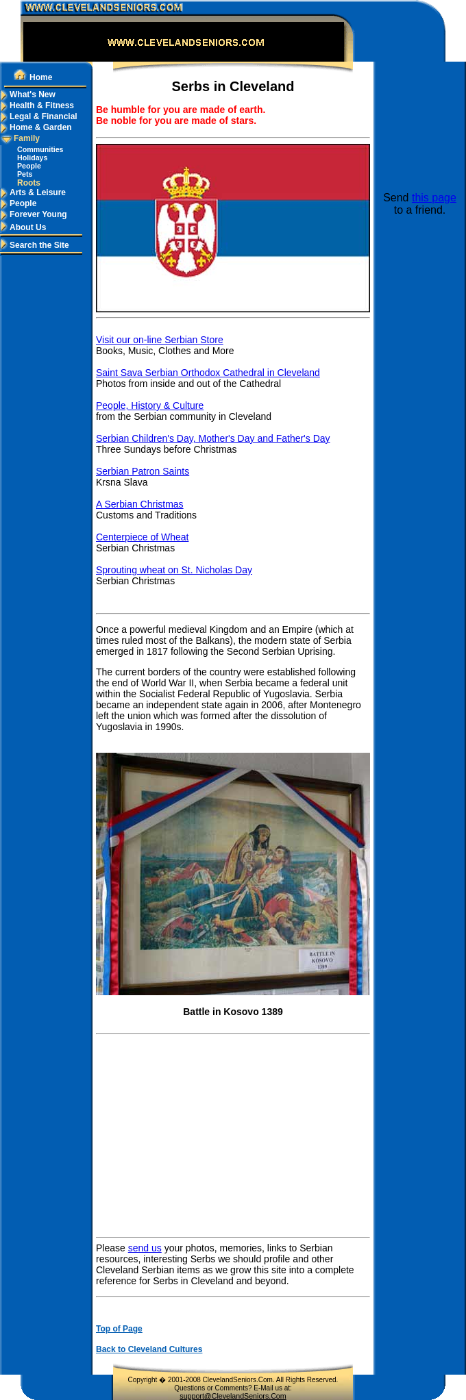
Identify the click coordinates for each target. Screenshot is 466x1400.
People (29, 166)
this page (434, 197)
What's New (28, 94)
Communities (40, 149)
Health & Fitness (37, 105)
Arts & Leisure (33, 192)
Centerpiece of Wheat (142, 537)
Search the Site (34, 245)
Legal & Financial (38, 116)
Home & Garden (36, 127)
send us (145, 1247)
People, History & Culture (150, 405)
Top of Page (119, 1329)
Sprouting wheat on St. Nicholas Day (174, 569)
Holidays (32, 157)
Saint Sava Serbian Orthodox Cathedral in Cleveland (208, 372)
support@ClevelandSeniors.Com (233, 1396)
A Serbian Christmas (140, 504)
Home (33, 77)
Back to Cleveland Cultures (149, 1349)
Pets (25, 174)
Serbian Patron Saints (142, 471)
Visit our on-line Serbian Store (159, 339)
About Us (23, 227)
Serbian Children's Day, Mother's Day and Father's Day (213, 438)
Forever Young (33, 214)
